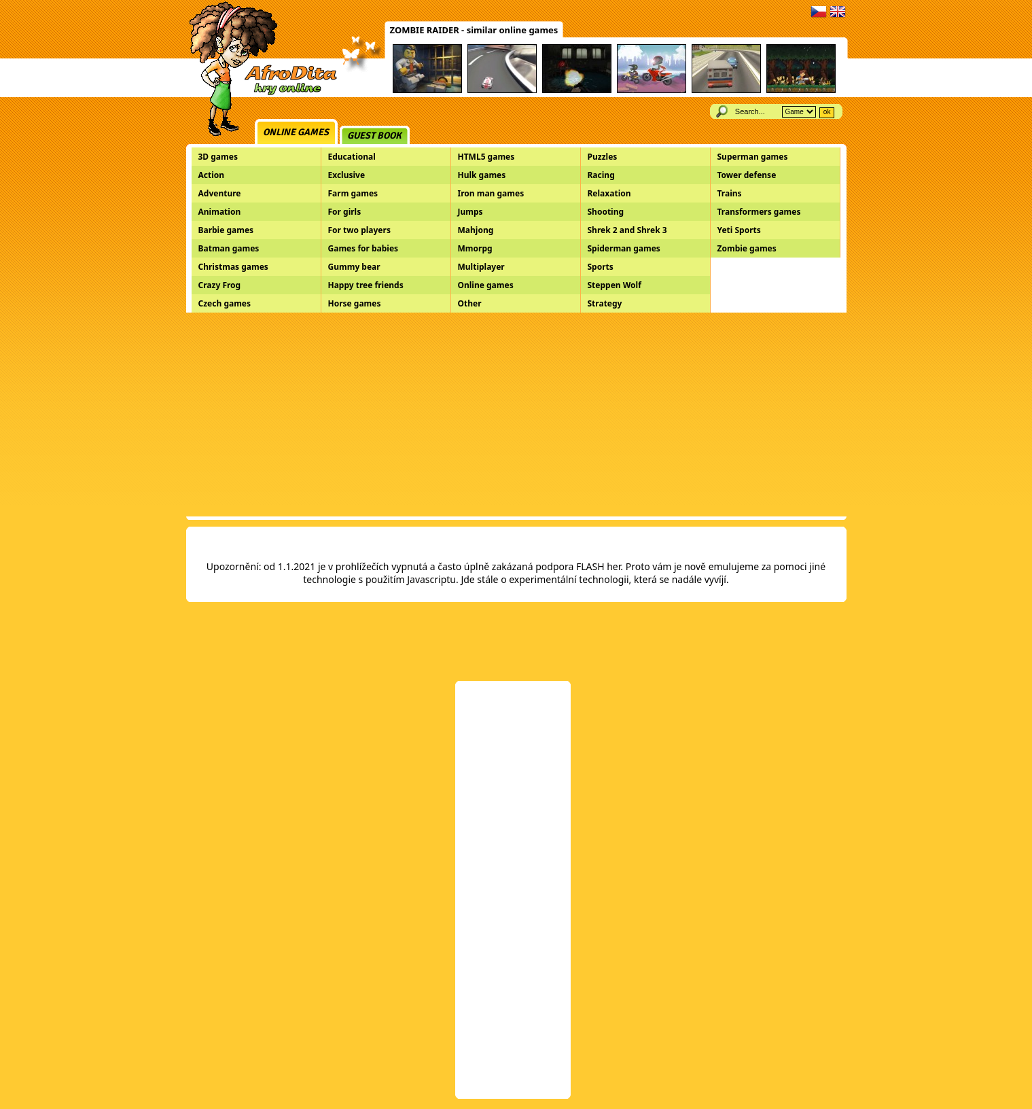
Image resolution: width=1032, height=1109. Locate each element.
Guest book (374, 135)
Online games (296, 132)
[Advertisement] (516, 414)
